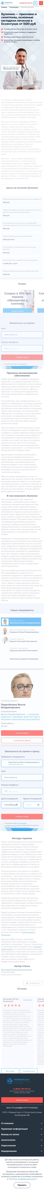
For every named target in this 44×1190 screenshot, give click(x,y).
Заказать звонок (22, 1100)
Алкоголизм (8, 1140)
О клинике (7, 1123)
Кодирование (9, 1151)
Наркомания (8, 1145)
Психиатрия (13, 7)
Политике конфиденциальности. (23, 1179)
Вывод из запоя (10, 1134)
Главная (4, 7)
